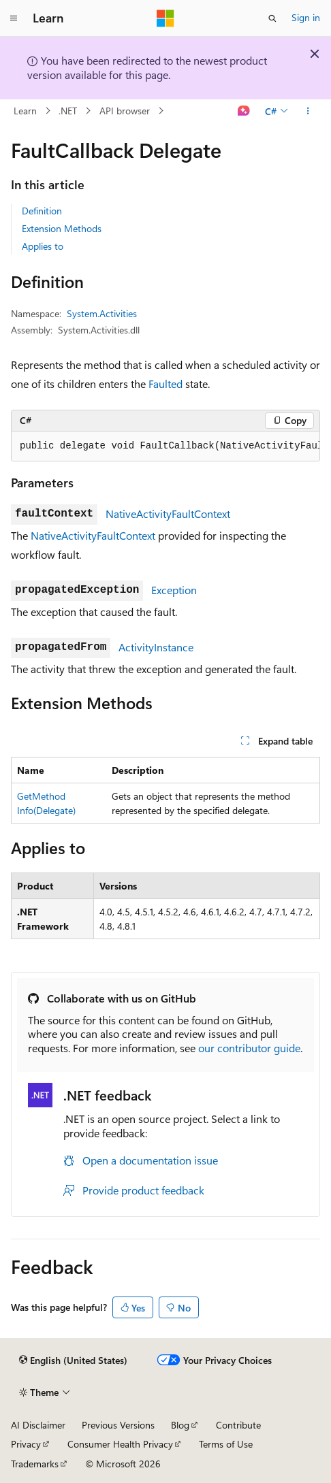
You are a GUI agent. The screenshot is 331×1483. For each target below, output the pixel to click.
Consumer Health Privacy (120, 1443)
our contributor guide (249, 1048)
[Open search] (272, 18)
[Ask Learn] (244, 111)
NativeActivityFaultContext (168, 513)
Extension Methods (61, 228)
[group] (165, 446)
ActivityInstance (156, 647)
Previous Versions (118, 1424)
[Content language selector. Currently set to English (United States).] (73, 1360)
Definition (42, 210)
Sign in (305, 17)
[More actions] (308, 111)
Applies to (42, 246)
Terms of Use (226, 1443)
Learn (25, 110)
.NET (68, 110)
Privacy (26, 1443)
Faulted (165, 383)
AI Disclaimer (38, 1424)
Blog (180, 1424)
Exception (174, 590)
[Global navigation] (13, 18)
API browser (124, 110)
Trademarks (35, 1463)
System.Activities (102, 313)
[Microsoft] (165, 18)
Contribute (238, 1424)
